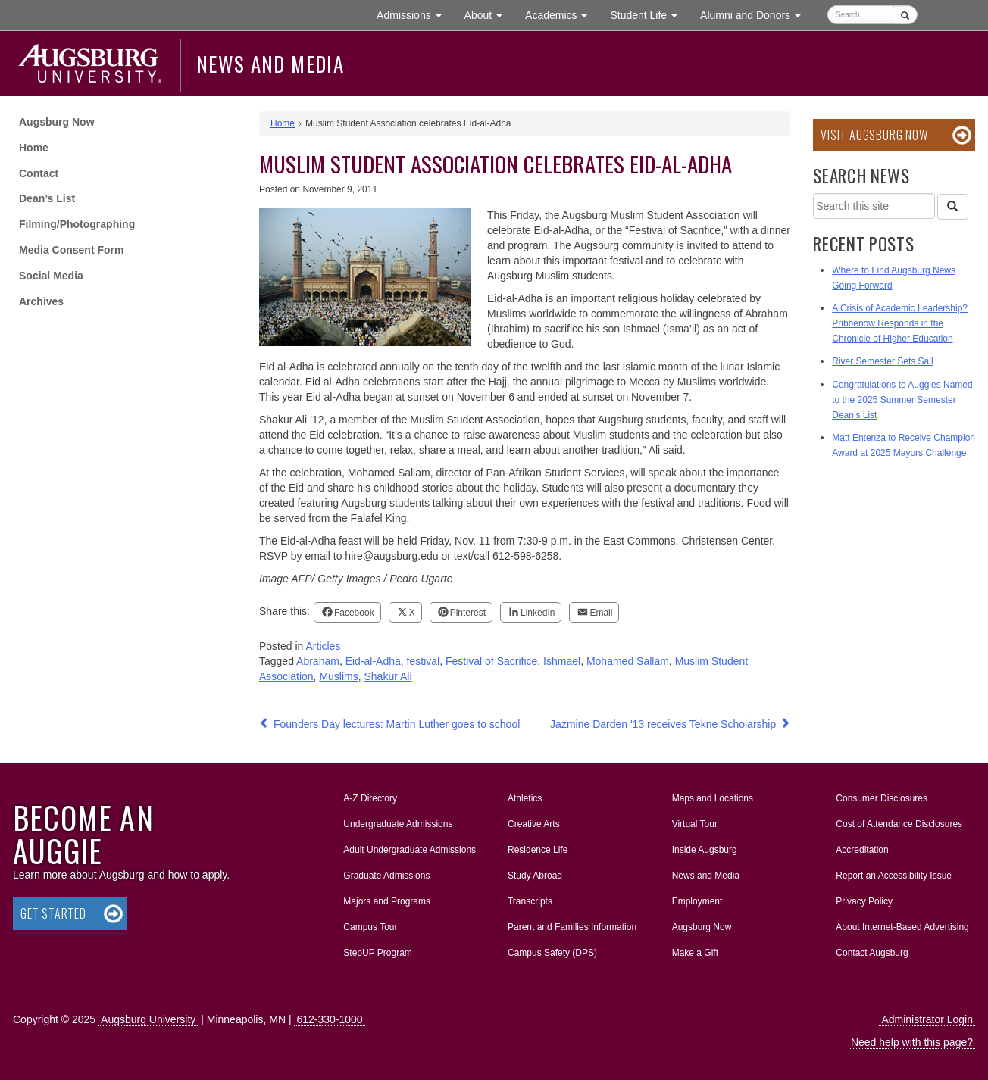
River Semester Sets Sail (882, 361)
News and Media (270, 63)
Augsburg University (148, 1019)
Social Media (51, 276)
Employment (697, 901)
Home (33, 148)
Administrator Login (927, 1019)
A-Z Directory (370, 798)
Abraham (317, 661)
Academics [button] (562, 14)
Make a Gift (695, 952)
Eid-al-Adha (373, 661)
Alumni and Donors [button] (756, 14)
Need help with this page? (912, 1042)
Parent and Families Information (572, 927)
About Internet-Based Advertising (902, 927)
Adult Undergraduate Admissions (409, 849)
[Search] (952, 207)
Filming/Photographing (77, 224)
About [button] (489, 18)
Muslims (338, 676)
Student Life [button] (649, 14)
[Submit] (905, 14)
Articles (323, 646)
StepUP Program (377, 952)
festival (423, 661)
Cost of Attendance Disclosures (899, 824)
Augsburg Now (57, 122)
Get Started (53, 913)
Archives (41, 301)
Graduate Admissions (386, 875)
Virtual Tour (695, 824)
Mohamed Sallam (627, 661)
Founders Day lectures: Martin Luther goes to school (397, 724)
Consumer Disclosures (881, 798)
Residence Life (537, 849)
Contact (38, 173)
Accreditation (862, 849)
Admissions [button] (414, 14)
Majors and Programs (386, 898)
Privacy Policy (864, 901)
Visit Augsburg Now (874, 135)
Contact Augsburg (872, 952)
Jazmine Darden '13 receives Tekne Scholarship (663, 724)
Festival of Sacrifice (491, 661)
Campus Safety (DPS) (552, 952)
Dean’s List (47, 198)
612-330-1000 (329, 1019)
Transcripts (530, 901)
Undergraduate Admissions (397, 824)
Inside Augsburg (704, 849)
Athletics (525, 798)
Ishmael (561, 661)
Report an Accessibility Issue (894, 875)
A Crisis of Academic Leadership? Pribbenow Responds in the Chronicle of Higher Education (900, 323)
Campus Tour (370, 927)
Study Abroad (535, 875)
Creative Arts (534, 824)
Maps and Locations (712, 798)
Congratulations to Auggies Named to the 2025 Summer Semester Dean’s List (902, 399)
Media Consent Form (71, 250)
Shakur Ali (388, 676)
